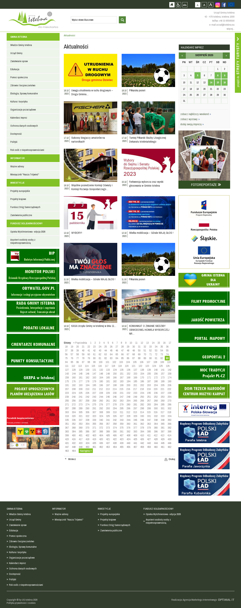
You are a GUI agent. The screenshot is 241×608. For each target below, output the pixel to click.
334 (169, 416)
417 (80, 439)
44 (105, 350)
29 (128, 346)
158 (169, 373)
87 (133, 358)
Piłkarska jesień (137, 90)
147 (94, 373)
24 (100, 346)
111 (66, 366)
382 (169, 427)
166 (115, 377)
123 (147, 366)
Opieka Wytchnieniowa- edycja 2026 (27, 231)
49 (133, 350)
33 (150, 346)
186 (142, 381)
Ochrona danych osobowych (24, 125)
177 (80, 381)
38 (72, 350)
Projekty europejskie (20, 191)
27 (117, 346)
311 (121, 412)
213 (108, 389)
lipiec (182, 55)
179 (94, 381)
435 (94, 443)
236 (156, 393)
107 (148, 362)
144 (74, 373)
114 (86, 366)
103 (121, 362)
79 (88, 358)
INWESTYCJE (17, 182)
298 (142, 408)
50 (139, 350)
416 (74, 439)
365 (162, 424)
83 (111, 358)
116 (100, 366)
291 (94, 408)
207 (67, 389)
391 (121, 431)
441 (135, 443)
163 (94, 377)
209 (80, 389)
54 (161, 350)
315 (149, 412)
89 (145, 358)
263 (121, 400)
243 (94, 397)
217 (135, 389)
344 (128, 420)
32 (145, 346)
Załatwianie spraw (19, 61)
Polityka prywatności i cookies (21, 602)
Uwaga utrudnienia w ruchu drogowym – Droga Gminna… (92, 92)
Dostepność (16, 133)
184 (128, 381)
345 (135, 420)
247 (121, 397)
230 (115, 393)
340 (101, 420)
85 (122, 358)
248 (128, 397)
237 (162, 393)
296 (128, 408)
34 (156, 346)
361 (135, 424)
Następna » (86, 451)
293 (108, 408)
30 (133, 346)
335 (67, 420)
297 (135, 408)
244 (101, 397)
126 (167, 366)
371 (94, 427)
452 (101, 447)
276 (101, 404)
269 (162, 400)
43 (100, 350)
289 (80, 408)
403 (94, 435)
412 (155, 435)
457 (135, 447)
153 (135, 373)
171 (149, 377)
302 (169, 408)
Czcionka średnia (204, 5)
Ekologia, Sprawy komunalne (24, 93)
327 (121, 416)
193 (80, 385)
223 (67, 393)
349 (162, 420)
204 (156, 385)
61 (94, 354)
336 (74, 420)
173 (162, 377)
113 (80, 366)
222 (169, 389)
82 (105, 358)
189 (162, 381)
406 (115, 435)
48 (128, 350)
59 (83, 354)
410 (142, 435)
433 (80, 443)
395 (149, 431)
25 (105, 346)
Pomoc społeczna (19, 77)
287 (67, 408)
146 (87, 373)
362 (142, 424)
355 (94, 424)
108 (155, 362)
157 (162, 373)
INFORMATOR (17, 158)
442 (142, 443)
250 (142, 397)
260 (101, 400)
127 (67, 370)
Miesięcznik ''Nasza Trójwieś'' (24, 174)
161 (80, 377)
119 (120, 366)
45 (111, 350)
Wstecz (72, 459)
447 (67, 447)
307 (94, 412)
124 (154, 366)
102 (114, 362)
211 (94, 389)
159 (67, 377)
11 (136, 343)
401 (80, 435)
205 (162, 385)
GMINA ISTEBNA (18, 36)
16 (164, 343)
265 (135, 400)
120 (126, 366)
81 (100, 358)
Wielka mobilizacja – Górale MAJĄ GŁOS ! (151, 233)
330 (142, 416)
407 (121, 435)
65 (117, 354)
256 (74, 400)
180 (101, 381)
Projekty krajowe (18, 199)
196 (101, 385)
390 (115, 431)
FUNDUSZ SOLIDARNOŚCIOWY (26, 223)
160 (74, 377)
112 (73, 366)
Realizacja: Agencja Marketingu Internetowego (194, 599)
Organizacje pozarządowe (23, 109)
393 (135, 431)
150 (115, 373)
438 (115, 443)
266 (142, 400)
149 (108, 373)
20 (77, 346)
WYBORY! (76, 233)
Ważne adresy (17, 166)
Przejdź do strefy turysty (238, 63)
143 (67, 373)
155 (149, 373)
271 (67, 404)
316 (155, 412)
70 (145, 354)
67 (128, 354)
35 (161, 346)
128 (74, 370)
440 (128, 443)
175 (67, 381)
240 (74, 397)
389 (108, 431)
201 (135, 385)
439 (121, 443)
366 (169, 424)
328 (128, 416)
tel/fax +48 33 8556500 (223, 20)
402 (87, 435)
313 (135, 412)
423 (121, 439)
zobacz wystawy (190, 119)
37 (66, 350)
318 (169, 412)
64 (111, 354)
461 (162, 447)
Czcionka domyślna (198, 5)
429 (162, 439)
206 (169, 385)
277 (108, 404)
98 (88, 362)
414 (169, 435)
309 (108, 412)
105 (135, 362)
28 (122, 346)
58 (77, 354)
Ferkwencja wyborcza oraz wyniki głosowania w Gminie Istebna (146, 183)
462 (169, 447)
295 (121, 408)
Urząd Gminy (16, 53)
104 (128, 362)
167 (121, 377)
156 (156, 373)
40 (83, 350)
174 (169, 377)
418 (87, 439)
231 (121, 393)
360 (128, 424)
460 (156, 447)
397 (162, 431)
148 (101, 373)
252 (156, 397)
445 (162, 443)
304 (74, 412)
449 (80, 447)
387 (94, 431)
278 (115, 404)
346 (142, 420)
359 (121, 424)
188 (156, 381)
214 (114, 389)
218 (142, 389)
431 (67, 443)
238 (169, 393)
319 (67, 416)
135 (121, 370)
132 (101, 370)
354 (87, 424)
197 (108, 385)
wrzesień (226, 55)
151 (121, 373)
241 (80, 397)
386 (87, 431)
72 (156, 354)
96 (77, 362)
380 (156, 427)
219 (149, 389)
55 (167, 350)
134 (115, 370)
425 (135, 439)
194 (87, 385)
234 (142, 393)
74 (167, 354)
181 (108, 381)
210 (87, 389)
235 (149, 393)
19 (72, 346)
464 (74, 451)
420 (101, 439)
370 (87, 427)
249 (135, 397)
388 (101, 431)
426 (142, 439)
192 (74, 385)
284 (156, 404)
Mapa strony (185, 5)
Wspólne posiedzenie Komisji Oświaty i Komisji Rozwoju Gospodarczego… (92, 187)
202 (142, 385)
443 (149, 443)
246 (115, 397)
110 (169, 362)
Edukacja (14, 69)
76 (72, 358)
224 (74, 393)
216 (128, 389)
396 (156, 431)
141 (162, 370)
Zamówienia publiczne (21, 215)
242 (87, 397)
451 (94, 447)
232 (128, 393)
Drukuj (172, 459)
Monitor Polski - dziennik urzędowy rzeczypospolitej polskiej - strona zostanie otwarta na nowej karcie (33, 274)
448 (74, 447)
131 (94, 370)
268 (156, 400)
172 (156, 377)
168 (128, 377)
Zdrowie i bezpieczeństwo (22, 85)
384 (74, 431)
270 (169, 400)
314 (142, 412)
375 (121, 427)
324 (101, 416)
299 (149, 408)
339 (94, 420)
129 (80, 370)
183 (121, 381)
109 (162, 362)
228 (101, 393)
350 (169, 420)
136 (128, 370)
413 (162, 435)
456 (128, 447)
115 (93, 366)
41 (88, 350)
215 (121, 389)
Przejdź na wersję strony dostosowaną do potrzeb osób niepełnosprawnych (178, 5)
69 (139, 354)
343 (121, 420)
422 (115, 439)
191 (67, 385)
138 (142, 370)
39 (77, 350)
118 (113, 366)
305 (80, 412)
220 (155, 389)
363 (149, 424)
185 (135, 381)
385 (80, 431)
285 (162, 404)
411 (149, 435)
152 (128, 373)
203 (149, 385)
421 (108, 439)
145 (80, 373)
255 (67, 400)
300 (156, 408)
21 (83, 346)
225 (80, 393)
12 (142, 343)
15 (158, 343)
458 (142, 447)
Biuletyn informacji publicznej (33, 256)
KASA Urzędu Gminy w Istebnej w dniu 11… (93, 326)
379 (149, 427)
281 (135, 404)
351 (67, 424)
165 (108, 377)
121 (133, 366)
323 (94, 416)
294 (115, 408)
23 (94, 346)
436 (101, 443)
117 (106, 366)
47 (122, 350)
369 (80, 427)
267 (149, 400)
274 (87, 404)
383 (67, 431)
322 (87, 416)
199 (121, 385)
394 (142, 431)
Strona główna (172, 5)
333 (162, 416)
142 (169, 370)
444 (156, 443)
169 (135, 377)
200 (128, 385)
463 (67, 451)
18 (66, 346)
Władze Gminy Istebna (21, 45)
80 (94, 358)
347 (149, 420)
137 (135, 370)
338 (87, 420)
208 (74, 389)
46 (117, 350)
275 (94, 404)
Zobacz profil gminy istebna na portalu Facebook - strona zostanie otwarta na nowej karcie (224, 4)
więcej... (231, 29)
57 (72, 354)
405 (108, 435)
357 (108, 424)
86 (128, 358)
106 (141, 362)
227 (94, 393)
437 (108, 443)
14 (153, 343)
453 (108, 447)
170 (142, 377)
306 (87, 412)
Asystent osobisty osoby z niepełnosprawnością (22, 241)
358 (115, 424)
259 (94, 400)
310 (115, 412)
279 (121, 404)
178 (87, 381)
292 (101, 408)
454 (115, 447)
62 (100, 354)
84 (117, 358)
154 (142, 373)
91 (156, 358)
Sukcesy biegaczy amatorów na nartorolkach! (88, 139)
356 (101, 424)
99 (94, 362)
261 (108, 400)
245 (108, 397)
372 (101, 427)
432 (74, 443)
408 (128, 435)
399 (67, 435)
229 (108, 393)
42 (94, 350)
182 (115, 381)
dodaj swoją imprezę (192, 124)
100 (100, 362)
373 (108, 427)
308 (101, 412)
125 (161, 366)
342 (115, 420)
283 (149, 404)
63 (105, 354)
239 (67, 397)
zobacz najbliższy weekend (195, 114)
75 (66, 358)
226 (87, 393)
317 (162, 412)
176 (74, 381)
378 (142, 427)
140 (156, 370)
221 (162, 389)
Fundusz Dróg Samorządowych (25, 207)
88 (139, 358)
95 (72, 362)
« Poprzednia (80, 343)
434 (87, 443)
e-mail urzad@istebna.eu (222, 24)
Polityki (13, 141)
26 (111, 346)
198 (115, 385)
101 (107, 362)
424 (128, 439)
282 (142, 404)
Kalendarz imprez (18, 117)
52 (150, 350)
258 (87, 400)
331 (149, 416)
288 (74, 408)
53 (156, 350)
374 (115, 427)
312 (128, 412)
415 (67, 439)
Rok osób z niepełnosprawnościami (27, 150)
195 (94, 385)
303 (67, 412)
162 (87, 377)
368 (74, 427)
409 (135, 435)
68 (133, 354)
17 (170, 343)
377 (135, 427)
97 (83, 362)
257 (80, 400)
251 (149, 397)
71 (150, 354)
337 (80, 420)
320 (74, 416)
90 (150, 358)
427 (149, 439)
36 (167, 346)
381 (162, 427)
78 (83, 358)
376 (128, 427)
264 (128, 400)
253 (162, 397)
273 (80, 404)
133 (108, 370)
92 (161, 358)
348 (156, 420)
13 (147, 343)
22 (88, 346)
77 (77, 358)
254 (169, 397)
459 (149, 447)
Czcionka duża (210, 5)
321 (80, 416)
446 (169, 443)
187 (149, 381)
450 (87, 447)
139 (149, 370)
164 (101, 377)
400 (74, 435)
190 (169, 381)
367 (67, 427)
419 (94, 439)
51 (145, 350)
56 (66, 354)
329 (135, 416)
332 (156, 416)
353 (80, 424)
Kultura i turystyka (19, 101)
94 (66, 362)
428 (156, 439)
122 (140, 366)
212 (101, 389)
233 (135, 393)
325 (108, 416)
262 (115, 400)
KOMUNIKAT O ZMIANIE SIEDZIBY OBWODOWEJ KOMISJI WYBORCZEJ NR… (149, 329)
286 (169, 404)
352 (74, 424)
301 (162, 408)
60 (88, 354)
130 (87, 370)
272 (74, 404)
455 (121, 447)
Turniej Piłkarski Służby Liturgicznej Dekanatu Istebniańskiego (147, 139)
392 (128, 431)
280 (128, 404)
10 (131, 343)
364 (156, 424)
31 (139, 346)
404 (101, 435)
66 (122, 354)
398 (169, 431)
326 (115, 416)
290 (87, 408)
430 (169, 439)
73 (161, 354)
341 (108, 420)
